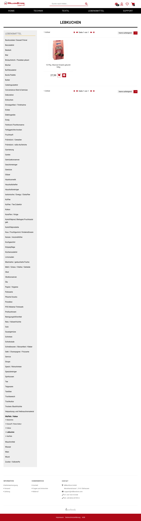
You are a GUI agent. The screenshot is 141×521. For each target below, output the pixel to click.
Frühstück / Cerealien (13, 140)
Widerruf (35, 492)
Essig (7, 120)
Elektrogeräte (10, 115)
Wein (7, 452)
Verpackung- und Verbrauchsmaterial (19, 411)
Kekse (9, 428)
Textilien (8, 392)
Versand (7, 488)
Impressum (60, 517)
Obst (7, 272)
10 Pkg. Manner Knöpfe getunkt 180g (58, 66)
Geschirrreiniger (11, 165)
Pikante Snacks (11, 297)
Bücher (8, 65)
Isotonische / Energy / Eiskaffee (17, 194)
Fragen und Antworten (40, 488)
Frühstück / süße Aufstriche (16, 145)
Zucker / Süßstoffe (12, 462)
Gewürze (8, 170)
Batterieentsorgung (11, 485)
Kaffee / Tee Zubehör (13, 204)
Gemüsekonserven (12, 160)
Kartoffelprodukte (12, 227)
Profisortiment (10, 312)
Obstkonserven (11, 277)
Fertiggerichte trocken (13, 130)
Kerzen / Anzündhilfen (13, 237)
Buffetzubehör (10, 70)
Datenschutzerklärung (72, 517)
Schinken (8, 337)
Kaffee (7, 199)
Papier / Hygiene (11, 287)
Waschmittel (10, 442)
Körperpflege (10, 247)
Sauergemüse (10, 332)
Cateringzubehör (11, 85)
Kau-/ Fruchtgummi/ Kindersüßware (19, 232)
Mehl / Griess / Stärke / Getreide (17, 267)
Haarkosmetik (10, 180)
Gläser (7, 175)
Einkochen (9, 100)
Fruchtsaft (9, 135)
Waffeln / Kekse (11, 416)
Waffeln (9, 436)
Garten (7, 155)
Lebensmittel (96, 11)
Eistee (7, 110)
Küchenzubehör (11, 252)
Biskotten (10, 420)
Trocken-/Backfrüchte (13, 406)
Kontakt (35, 485)
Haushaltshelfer (11, 185)
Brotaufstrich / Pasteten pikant (17, 60)
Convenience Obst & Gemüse (16, 90)
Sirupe (7, 362)
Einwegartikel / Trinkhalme (15, 105)
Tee (6, 382)
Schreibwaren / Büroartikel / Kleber (18, 347)
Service (8, 357)
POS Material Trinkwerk (14, 307)
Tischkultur (9, 401)
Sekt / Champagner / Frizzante (17, 352)
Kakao (7, 209)
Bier (6, 55)
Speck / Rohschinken (13, 367)
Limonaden (9, 257)
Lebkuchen (10, 432)
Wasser (8, 447)
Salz (7, 327)
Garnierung (9, 150)
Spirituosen (9, 377)
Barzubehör (9, 45)
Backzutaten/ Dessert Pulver (16, 40)
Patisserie (9, 292)
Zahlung (7, 492)
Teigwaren (9, 387)
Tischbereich (10, 396)
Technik (38, 11)
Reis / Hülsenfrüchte (13, 322)
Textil (65, 11)
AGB (83, 517)
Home (11, 11)
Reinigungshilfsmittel (13, 317)
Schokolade (9, 342)
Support (128, 11)
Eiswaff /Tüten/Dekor (14, 424)
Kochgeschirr (10, 242)
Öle (6, 282)
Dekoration (9, 95)
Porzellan (8, 302)
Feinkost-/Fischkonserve (14, 125)
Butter (7, 80)
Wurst (7, 457)
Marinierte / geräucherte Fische (17, 262)
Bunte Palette (10, 75)
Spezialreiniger (11, 372)
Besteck (8, 50)
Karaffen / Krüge (11, 214)
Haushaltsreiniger (12, 189)
